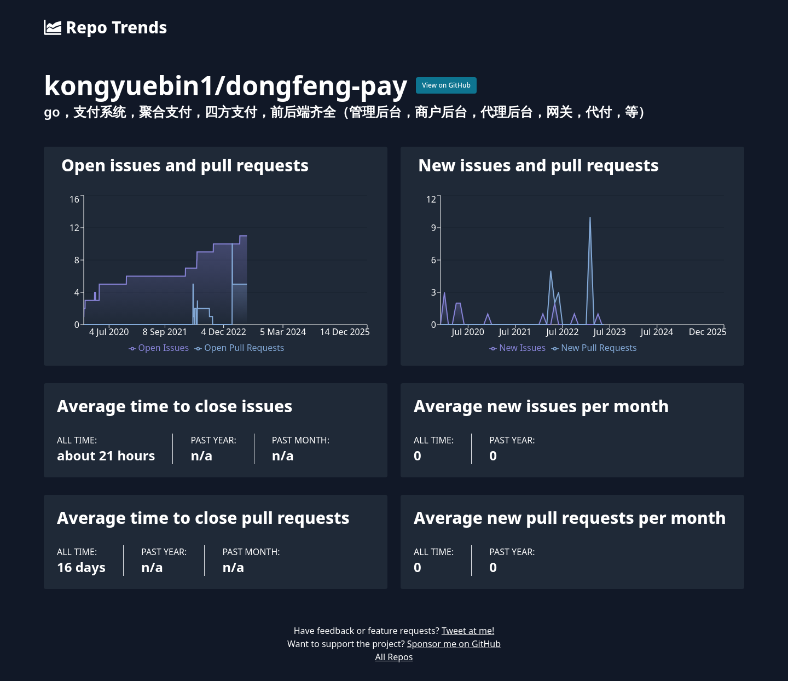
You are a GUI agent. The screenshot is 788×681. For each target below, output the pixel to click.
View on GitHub (446, 85)
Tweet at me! (468, 631)
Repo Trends (105, 27)
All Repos (394, 657)
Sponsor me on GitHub (454, 644)
